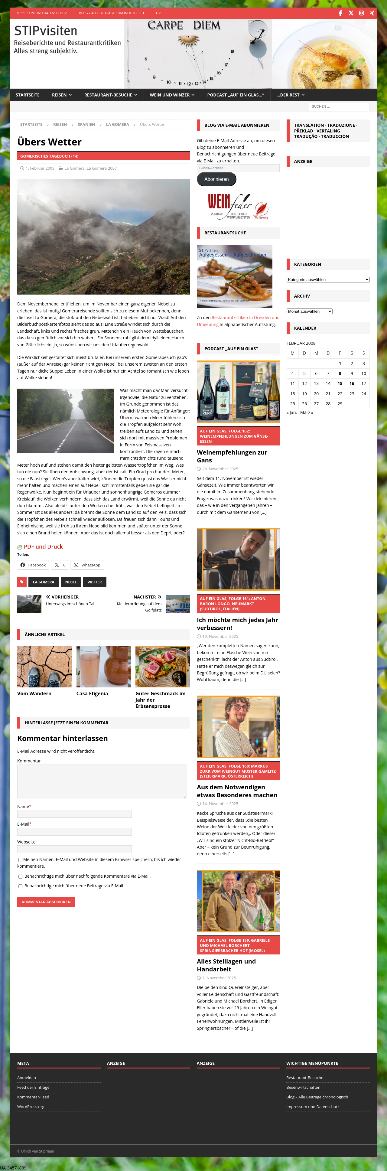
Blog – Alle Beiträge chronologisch (111, 13)
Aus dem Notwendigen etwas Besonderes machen (238, 780)
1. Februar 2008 (40, 167)
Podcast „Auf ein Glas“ (231, 348)
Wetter (95, 581)
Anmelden (26, 1077)
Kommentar (29, 760)
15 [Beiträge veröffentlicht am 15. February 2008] (340, 383)
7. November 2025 (219, 977)
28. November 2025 (220, 468)
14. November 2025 (220, 803)
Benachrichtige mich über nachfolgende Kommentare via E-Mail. (87, 875)
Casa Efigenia (92, 693)
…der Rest (288, 94)
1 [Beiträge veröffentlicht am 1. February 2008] (340, 363)
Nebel (71, 581)
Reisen (59, 94)
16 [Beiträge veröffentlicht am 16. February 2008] (352, 383)
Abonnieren (216, 178)
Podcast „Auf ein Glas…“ (235, 94)
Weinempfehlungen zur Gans (238, 445)
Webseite (26, 841)
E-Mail (23, 823)
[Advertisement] (328, 210)
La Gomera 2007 (102, 167)
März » (306, 412)
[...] (264, 511)
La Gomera (75, 167)
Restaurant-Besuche (108, 94)
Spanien (86, 123)
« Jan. (292, 412)
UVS (159, 13)
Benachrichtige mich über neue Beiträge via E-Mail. (74, 885)
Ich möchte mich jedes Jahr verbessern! (238, 612)
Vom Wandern (34, 693)
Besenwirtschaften (303, 1086)
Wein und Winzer (170, 94)
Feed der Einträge (33, 1086)
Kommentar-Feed (33, 1096)
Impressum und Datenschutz (41, 13)
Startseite (28, 94)
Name (23, 806)
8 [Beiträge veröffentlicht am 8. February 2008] (340, 373)
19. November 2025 (220, 635)
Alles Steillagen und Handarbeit (238, 954)
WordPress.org (30, 1106)
